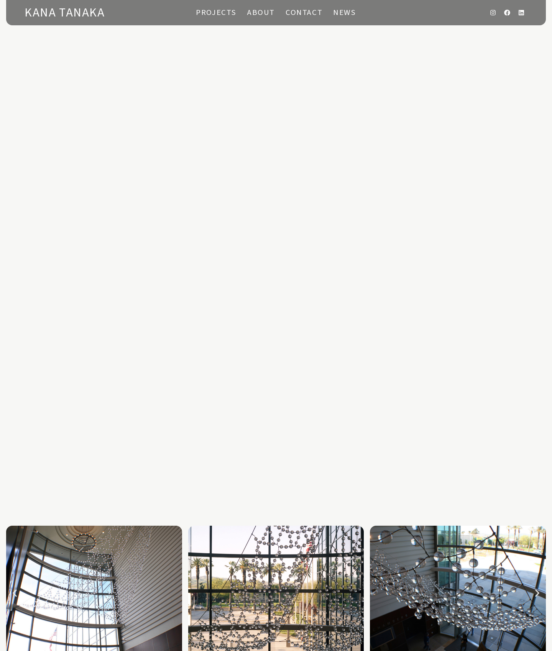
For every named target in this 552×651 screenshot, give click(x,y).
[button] (15, 593)
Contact (304, 12)
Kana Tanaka (65, 12)
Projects (216, 12)
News (344, 12)
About (261, 12)
